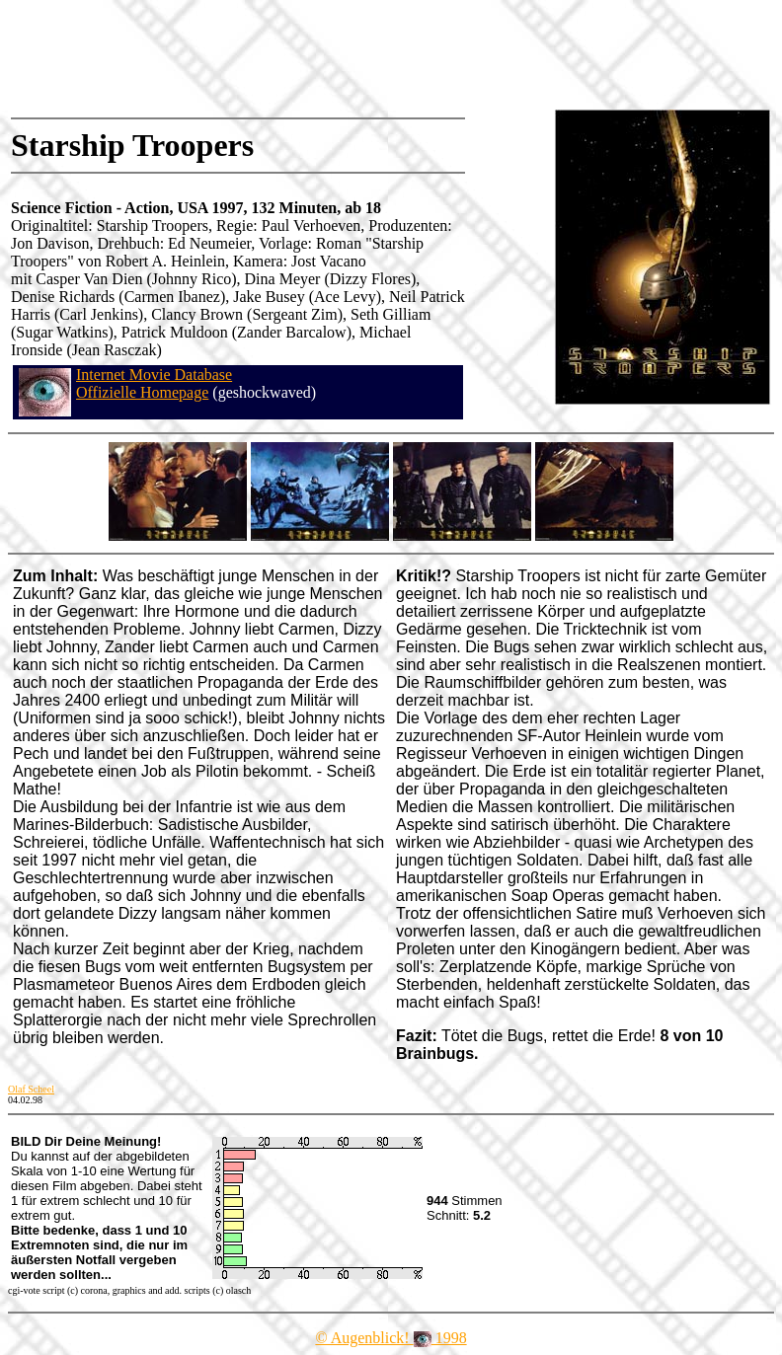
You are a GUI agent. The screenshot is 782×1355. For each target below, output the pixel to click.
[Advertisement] (369, 54)
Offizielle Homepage (142, 392)
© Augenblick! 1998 (390, 1337)
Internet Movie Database (154, 374)
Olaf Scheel (31, 1089)
